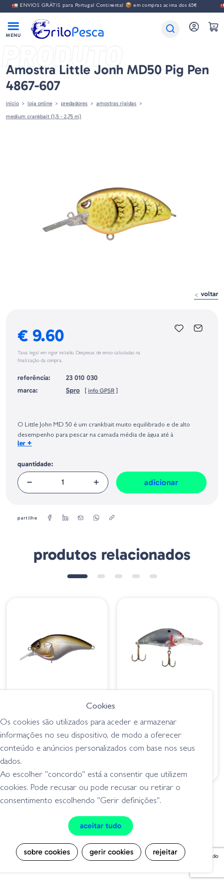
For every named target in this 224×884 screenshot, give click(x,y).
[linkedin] (65, 518)
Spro (73, 390)
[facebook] (50, 518)
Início (12, 103)
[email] (80, 518)
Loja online (40, 103)
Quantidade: (35, 464)
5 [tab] (153, 576)
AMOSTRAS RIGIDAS (116, 103)
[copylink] (111, 518)
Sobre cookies (47, 851)
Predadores (74, 103)
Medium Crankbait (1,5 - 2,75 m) (43, 116)
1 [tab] (77, 576)
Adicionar (161, 482)
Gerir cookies (112, 851)
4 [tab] (136, 576)
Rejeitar (165, 851)
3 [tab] (118, 576)
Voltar (206, 294)
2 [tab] (101, 576)
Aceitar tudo (100, 825)
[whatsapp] (96, 518)
